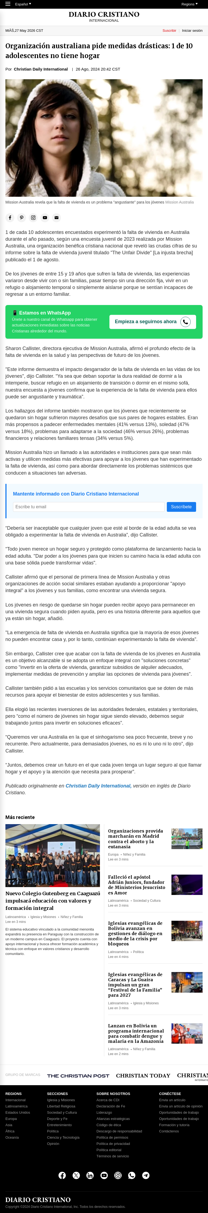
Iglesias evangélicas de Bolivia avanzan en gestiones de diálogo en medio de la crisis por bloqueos (135, 933)
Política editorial (108, 1150)
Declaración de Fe (110, 1106)
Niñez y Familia (72, 917)
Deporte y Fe (57, 1119)
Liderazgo (104, 1112)
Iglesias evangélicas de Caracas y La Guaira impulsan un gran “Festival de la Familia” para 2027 (135, 985)
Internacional (15, 1100)
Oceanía (12, 1137)
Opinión (53, 1144)
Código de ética (108, 1125)
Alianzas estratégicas (113, 1119)
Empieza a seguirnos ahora (146, 321)
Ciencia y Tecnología (63, 1137)
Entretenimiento (59, 1125)
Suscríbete (181, 506)
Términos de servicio (112, 1156)
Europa (113, 854)
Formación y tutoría (174, 1125)
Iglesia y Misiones (43, 917)
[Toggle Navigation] (8, 4)
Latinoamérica (15, 917)
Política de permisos (112, 1137)
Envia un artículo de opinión (181, 1106)
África (9, 1131)
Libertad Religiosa (61, 1106)
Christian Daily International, (99, 786)
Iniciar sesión (192, 30)
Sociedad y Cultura (146, 901)
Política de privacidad (113, 1144)
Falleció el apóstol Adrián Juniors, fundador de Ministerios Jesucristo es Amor (136, 885)
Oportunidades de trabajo (179, 1112)
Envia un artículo (172, 1100)
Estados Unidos (17, 1112)
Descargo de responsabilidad (119, 1131)
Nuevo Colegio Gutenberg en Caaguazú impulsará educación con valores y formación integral (52, 900)
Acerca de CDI (107, 1100)
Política (138, 952)
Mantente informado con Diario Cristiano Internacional (76, 494)
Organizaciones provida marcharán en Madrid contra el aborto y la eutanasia (135, 838)
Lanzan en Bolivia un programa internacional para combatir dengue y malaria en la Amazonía (136, 1033)
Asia (8, 1125)
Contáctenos (169, 1131)
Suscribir (169, 30)
